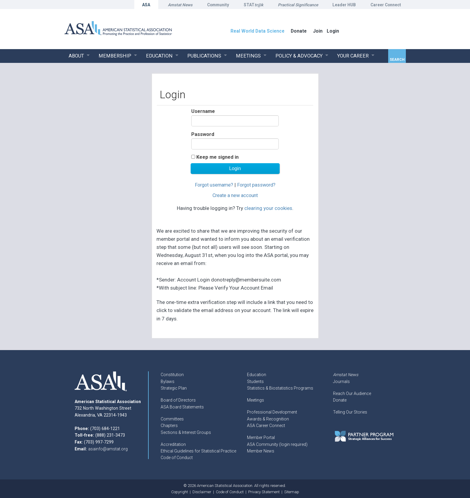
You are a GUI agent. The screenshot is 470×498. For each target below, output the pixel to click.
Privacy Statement (264, 492)
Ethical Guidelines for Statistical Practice (198, 451)
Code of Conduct (177, 457)
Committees (172, 419)
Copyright (179, 492)
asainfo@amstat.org (108, 448)
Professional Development (272, 412)
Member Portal (261, 437)
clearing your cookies (268, 208)
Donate (340, 400)
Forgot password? (256, 185)
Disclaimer (201, 492)
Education (256, 374)
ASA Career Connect (266, 425)
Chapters (169, 425)
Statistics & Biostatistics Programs (280, 388)
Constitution (172, 374)
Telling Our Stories (350, 412)
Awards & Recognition (268, 419)
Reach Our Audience (352, 393)
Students (255, 381)
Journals (341, 381)
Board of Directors (178, 400)
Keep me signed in (217, 157)
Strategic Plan (174, 388)
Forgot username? (214, 185)
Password (202, 134)
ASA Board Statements (182, 407)
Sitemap (291, 492)
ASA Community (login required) (277, 444)
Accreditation (173, 444)
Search (397, 59)
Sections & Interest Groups (186, 432)
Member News (260, 451)
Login (333, 31)
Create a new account (235, 195)
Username (203, 111)
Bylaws (167, 381)
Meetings (255, 400)
